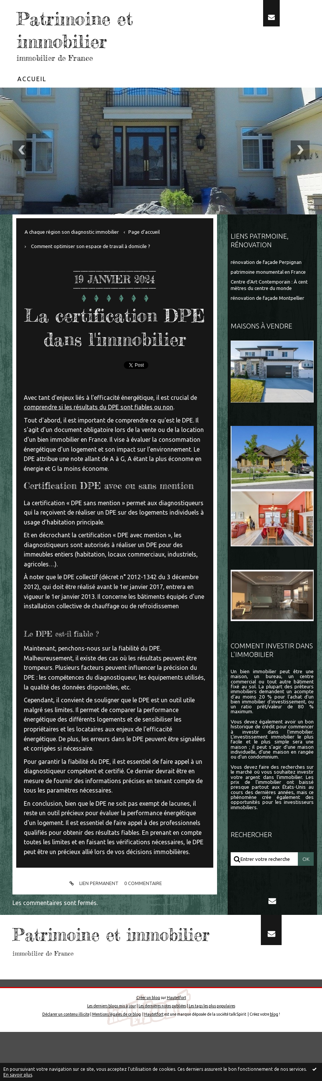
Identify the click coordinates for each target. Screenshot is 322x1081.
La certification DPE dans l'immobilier (114, 338)
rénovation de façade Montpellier (267, 298)
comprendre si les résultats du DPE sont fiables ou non (98, 430)
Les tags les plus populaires (212, 1055)
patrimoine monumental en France (268, 272)
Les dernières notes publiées (162, 1055)
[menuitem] (32, 79)
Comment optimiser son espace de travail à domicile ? (90, 246)
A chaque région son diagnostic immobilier (72, 232)
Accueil (31, 79)
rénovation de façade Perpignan (266, 262)
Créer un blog (148, 1046)
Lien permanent (92, 907)
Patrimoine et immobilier (82, 29)
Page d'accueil (144, 232)
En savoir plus (17, 1074)
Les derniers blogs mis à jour (111, 1055)
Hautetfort (176, 1046)
